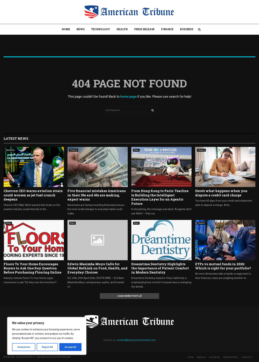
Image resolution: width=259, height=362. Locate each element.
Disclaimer (214, 357)
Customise (23, 347)
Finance (167, 29)
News (80, 29)
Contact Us (247, 357)
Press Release (144, 29)
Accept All (70, 347)
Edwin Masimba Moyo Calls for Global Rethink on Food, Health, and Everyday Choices (97, 268)
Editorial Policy (230, 357)
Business (186, 29)
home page (128, 96)
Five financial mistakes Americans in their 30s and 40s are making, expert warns (96, 195)
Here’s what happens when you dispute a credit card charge (221, 193)
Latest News (16, 138)
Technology (100, 29)
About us (201, 357)
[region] (46, 336)
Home (66, 29)
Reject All (47, 347)
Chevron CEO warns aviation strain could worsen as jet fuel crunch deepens (33, 195)
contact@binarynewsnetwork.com (136, 340)
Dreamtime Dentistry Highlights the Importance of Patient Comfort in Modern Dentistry (160, 268)
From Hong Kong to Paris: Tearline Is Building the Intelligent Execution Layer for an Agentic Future (159, 197)
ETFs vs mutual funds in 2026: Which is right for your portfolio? (223, 266)
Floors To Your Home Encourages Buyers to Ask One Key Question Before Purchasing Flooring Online (32, 268)
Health (122, 29)
